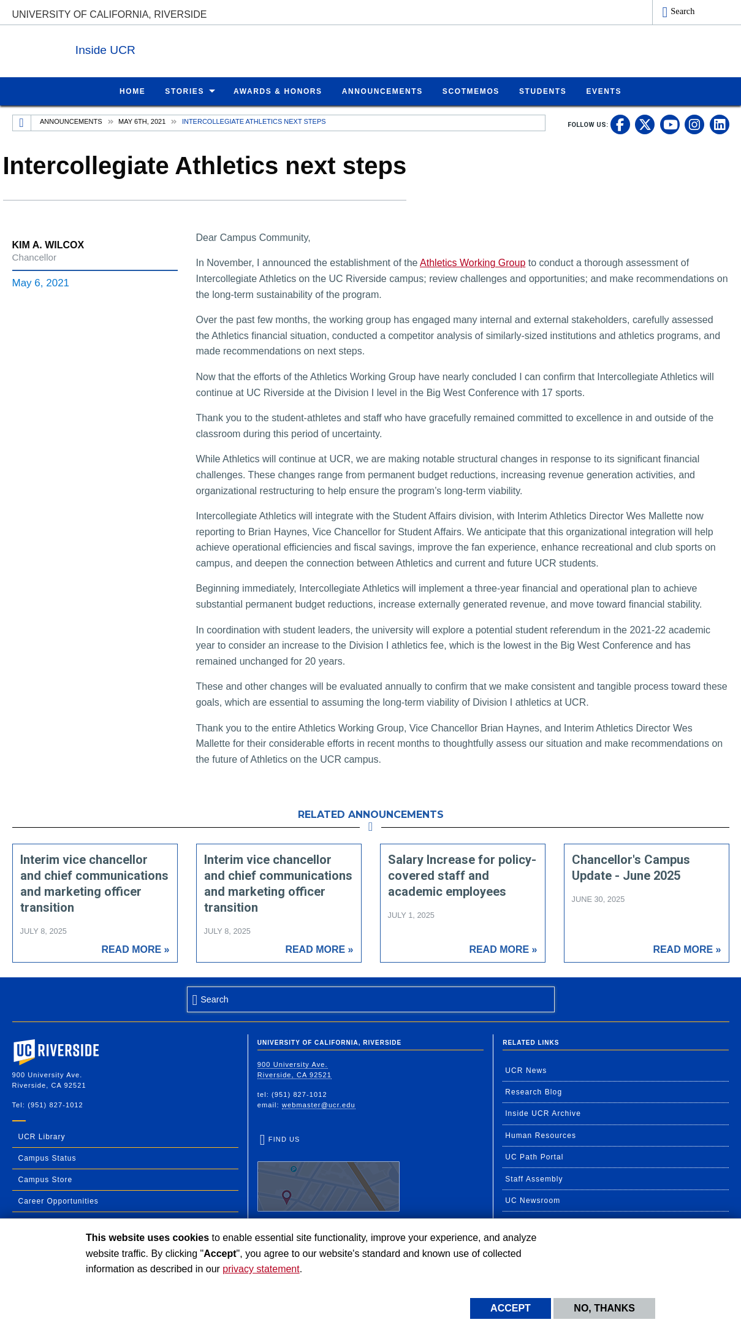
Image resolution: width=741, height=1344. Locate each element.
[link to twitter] (645, 124)
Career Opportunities (58, 1200)
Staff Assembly (534, 1178)
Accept (510, 1308)
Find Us (328, 1173)
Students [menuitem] (542, 90)
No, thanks (604, 1308)
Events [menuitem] (603, 90)
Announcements (71, 120)
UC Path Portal (534, 1156)
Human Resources (540, 1135)
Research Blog (533, 1091)
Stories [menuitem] (184, 90)
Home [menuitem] (132, 90)
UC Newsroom (532, 1200)
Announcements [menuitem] (382, 90)
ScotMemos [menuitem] (471, 90)
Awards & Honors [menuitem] (278, 90)
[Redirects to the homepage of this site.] (22, 123)
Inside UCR (162, 48)
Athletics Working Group (472, 262)
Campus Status (47, 1157)
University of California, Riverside (109, 14)
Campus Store (45, 1179)
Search (682, 11)
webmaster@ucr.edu (318, 1104)
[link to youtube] (670, 124)
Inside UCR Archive (543, 1113)
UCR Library (42, 1136)
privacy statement (260, 1269)
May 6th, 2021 (141, 120)
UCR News (526, 1070)
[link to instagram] (694, 124)
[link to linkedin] (719, 124)
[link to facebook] (620, 124)
